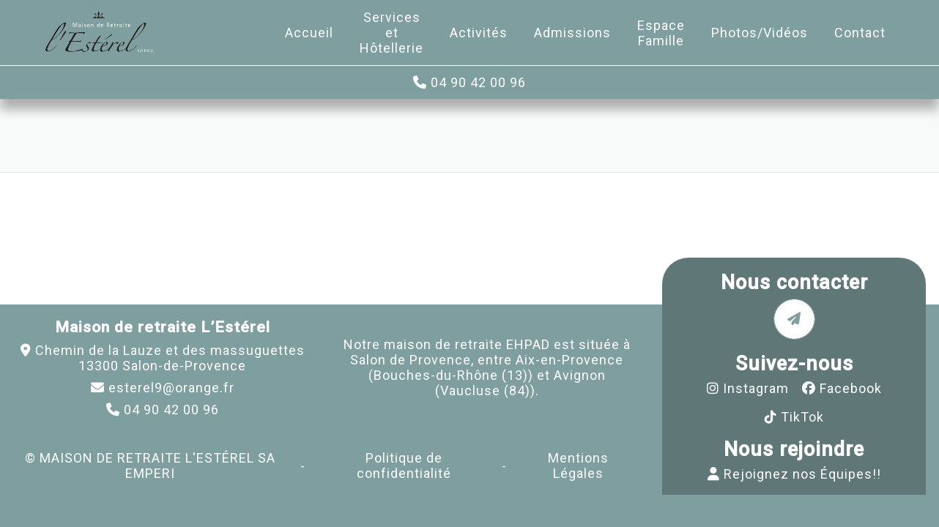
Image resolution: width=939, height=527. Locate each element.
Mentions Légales (578, 465)
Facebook (851, 388)
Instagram (756, 388)
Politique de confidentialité (404, 465)
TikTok (802, 417)
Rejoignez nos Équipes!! (802, 474)
